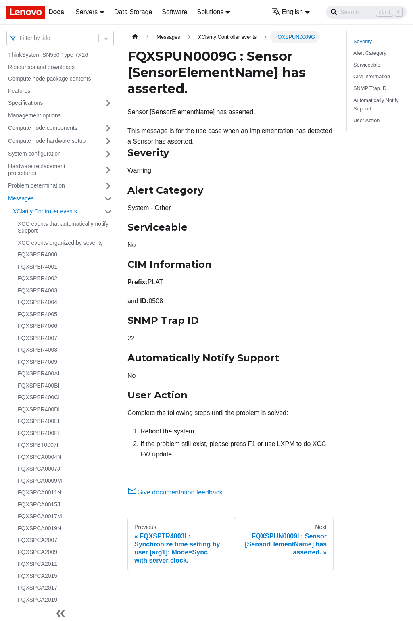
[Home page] (135, 37)
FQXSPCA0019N (39, 528)
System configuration (34, 153)
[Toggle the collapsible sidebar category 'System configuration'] (108, 154)
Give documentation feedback (175, 492)
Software (174, 11)
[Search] (366, 12)
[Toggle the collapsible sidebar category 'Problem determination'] (108, 185)
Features (19, 91)
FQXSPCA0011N (39, 492)
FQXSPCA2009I (38, 552)
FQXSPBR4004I (38, 302)
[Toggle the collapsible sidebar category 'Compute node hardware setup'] (108, 141)
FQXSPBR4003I (38, 290)
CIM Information (371, 76)
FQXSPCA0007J (39, 468)
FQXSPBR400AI (39, 373)
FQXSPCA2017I (38, 587)
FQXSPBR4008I (38, 349)
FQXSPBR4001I (38, 266)
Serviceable (366, 65)
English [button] (287, 11)
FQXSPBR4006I (38, 326)
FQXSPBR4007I (38, 338)
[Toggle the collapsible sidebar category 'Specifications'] (108, 103)
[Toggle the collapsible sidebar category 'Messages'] (108, 198)
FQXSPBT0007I (38, 445)
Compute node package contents (49, 78)
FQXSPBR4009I (38, 361)
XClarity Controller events (45, 211)
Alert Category (369, 53)
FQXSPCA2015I (38, 576)
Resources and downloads (41, 67)
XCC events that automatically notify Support (63, 227)
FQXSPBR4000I (38, 254)
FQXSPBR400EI (39, 421)
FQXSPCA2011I (38, 564)
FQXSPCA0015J (39, 504)
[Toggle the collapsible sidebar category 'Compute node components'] (108, 128)
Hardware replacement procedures (36, 170)
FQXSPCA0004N (39, 457)
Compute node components (42, 128)
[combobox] (20, 38)
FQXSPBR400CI (39, 397)
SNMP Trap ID (369, 88)
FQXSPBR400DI (39, 409)
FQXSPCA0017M (40, 516)
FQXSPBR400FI (38, 433)
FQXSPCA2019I (38, 599)
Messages (21, 198)
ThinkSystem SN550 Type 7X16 (48, 55)
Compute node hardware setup (47, 141)
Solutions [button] (210, 11)
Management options (34, 115)
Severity (362, 41)
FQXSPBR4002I (38, 278)
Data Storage (133, 11)
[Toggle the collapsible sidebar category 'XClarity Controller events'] (108, 211)
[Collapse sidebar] (60, 613)
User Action (366, 120)
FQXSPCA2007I (38, 540)
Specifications (25, 103)
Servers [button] (86, 11)
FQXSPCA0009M (40, 480)
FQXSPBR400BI (39, 385)
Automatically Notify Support (375, 104)
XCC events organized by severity (60, 243)
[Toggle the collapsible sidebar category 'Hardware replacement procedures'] (108, 169)
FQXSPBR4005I (38, 314)
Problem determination (36, 185)
